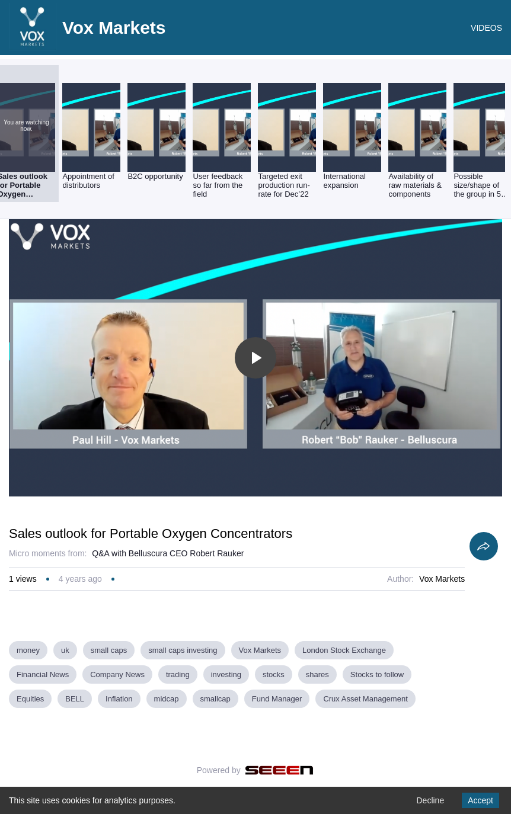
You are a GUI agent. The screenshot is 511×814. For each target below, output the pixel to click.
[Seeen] (279, 770)
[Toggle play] (255, 358)
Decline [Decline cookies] (430, 800)
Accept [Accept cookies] (480, 800)
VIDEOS (486, 28)
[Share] (484, 546)
